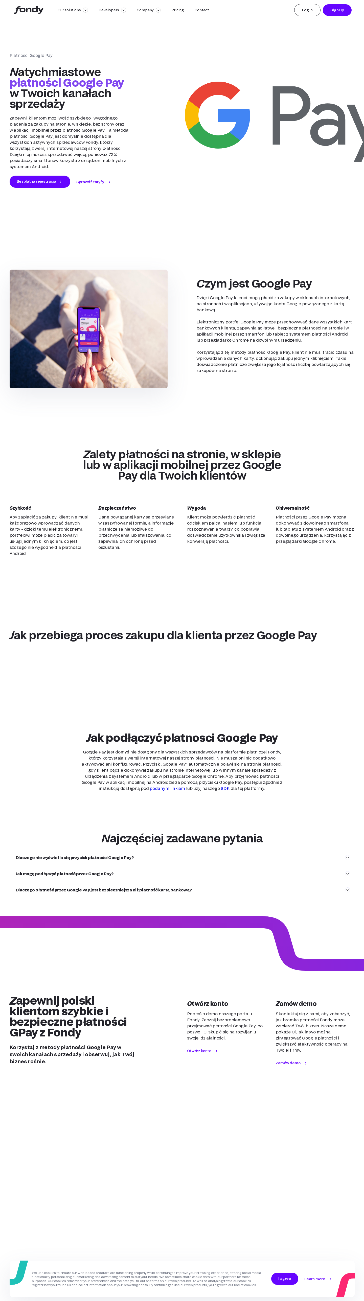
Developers (109, 10)
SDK (225, 788)
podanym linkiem (167, 788)
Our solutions (69, 10)
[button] (182, 857)
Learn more (314, 1279)
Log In (307, 10)
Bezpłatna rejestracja (36, 181)
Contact (202, 10)
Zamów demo (288, 1063)
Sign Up (337, 10)
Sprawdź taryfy (90, 182)
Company (145, 10)
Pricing (177, 10)
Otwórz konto (199, 1051)
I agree (284, 1278)
